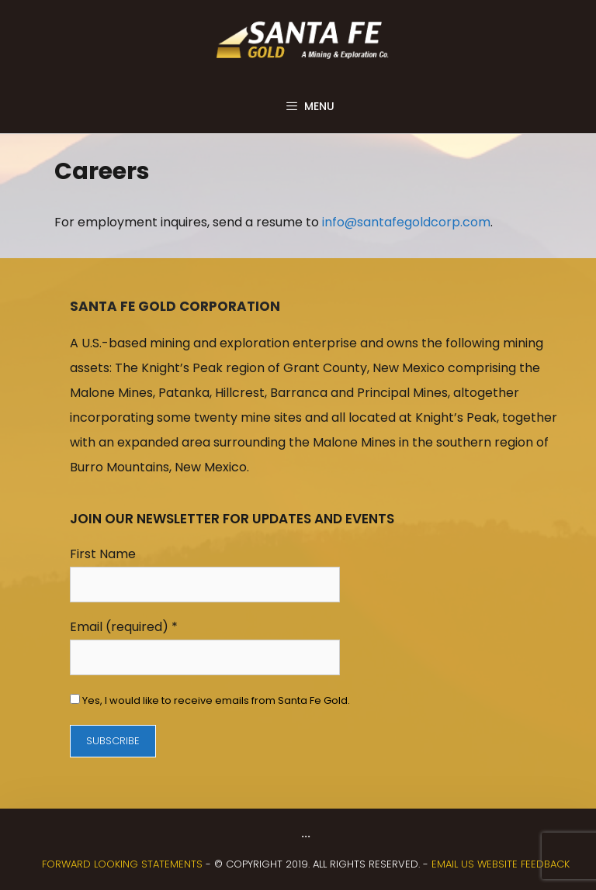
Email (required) (124, 627)
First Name (103, 554)
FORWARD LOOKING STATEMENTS (122, 864)
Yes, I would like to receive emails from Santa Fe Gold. (215, 700)
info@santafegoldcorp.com (406, 222)
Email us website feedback (500, 864)
